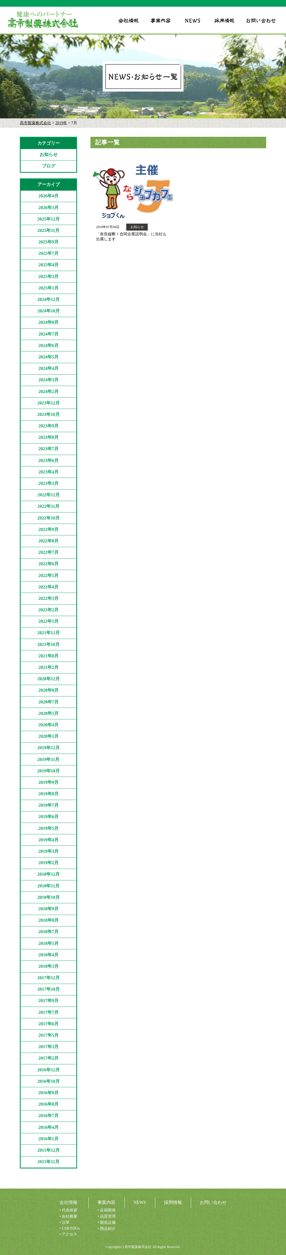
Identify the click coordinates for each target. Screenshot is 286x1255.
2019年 (61, 123)
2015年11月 (48, 1161)
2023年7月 (49, 448)
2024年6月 (49, 345)
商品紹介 (108, 1229)
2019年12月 (48, 747)
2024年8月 (49, 322)
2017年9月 (49, 1000)
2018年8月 (49, 920)
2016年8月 (49, 1104)
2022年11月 (48, 506)
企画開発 (108, 1210)
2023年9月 (49, 425)
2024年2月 (49, 391)
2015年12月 (48, 1150)
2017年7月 (49, 1012)
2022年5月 (49, 575)
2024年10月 (48, 310)
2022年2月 (49, 609)
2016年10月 (48, 1081)
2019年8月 (49, 793)
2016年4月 (49, 1127)
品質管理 (108, 1216)
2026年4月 (49, 195)
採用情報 (173, 1202)
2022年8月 (49, 540)
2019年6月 (49, 816)
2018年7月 (49, 931)
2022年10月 (48, 518)
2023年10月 (48, 414)
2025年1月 (49, 288)
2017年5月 (49, 1035)
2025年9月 (49, 241)
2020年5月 (49, 713)
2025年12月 (48, 219)
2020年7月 (49, 702)
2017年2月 (49, 1058)
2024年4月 (49, 368)
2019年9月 (49, 782)
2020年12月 (48, 678)
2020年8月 (49, 690)
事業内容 (106, 1202)
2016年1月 (49, 1138)
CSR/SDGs (71, 1228)
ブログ (48, 166)
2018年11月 (48, 885)
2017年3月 (49, 1046)
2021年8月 (49, 655)
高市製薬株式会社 (35, 123)
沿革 (66, 1222)
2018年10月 (48, 897)
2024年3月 (49, 379)
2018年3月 (49, 966)
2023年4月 (49, 472)
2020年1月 (49, 736)
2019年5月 (49, 828)
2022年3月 (49, 598)
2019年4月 (49, 839)
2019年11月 (48, 759)
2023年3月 (49, 483)
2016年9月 (49, 1092)
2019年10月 (48, 770)
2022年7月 (49, 552)
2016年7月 (49, 1115)
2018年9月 (49, 908)
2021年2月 (49, 667)
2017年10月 (48, 989)
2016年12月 (48, 1069)
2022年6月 (49, 563)
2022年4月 (49, 587)
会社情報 (68, 1202)
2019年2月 (49, 862)
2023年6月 (49, 460)
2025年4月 (49, 264)
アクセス (69, 1234)
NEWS (140, 1202)
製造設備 (108, 1222)
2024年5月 (49, 357)
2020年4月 (49, 724)
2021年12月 (48, 632)
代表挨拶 (69, 1210)
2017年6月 (49, 1023)
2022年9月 (49, 529)
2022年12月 (48, 494)
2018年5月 (49, 943)
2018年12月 (48, 874)
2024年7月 (49, 334)
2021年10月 (48, 644)
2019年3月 (49, 851)
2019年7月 (49, 805)
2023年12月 (48, 403)
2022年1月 (49, 621)
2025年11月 (48, 230)
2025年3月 (49, 276)
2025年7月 (49, 253)
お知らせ (49, 154)
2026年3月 (49, 207)
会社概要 (69, 1216)
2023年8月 (49, 437)
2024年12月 (48, 299)
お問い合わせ (213, 1202)
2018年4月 (49, 954)
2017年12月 (48, 977)
